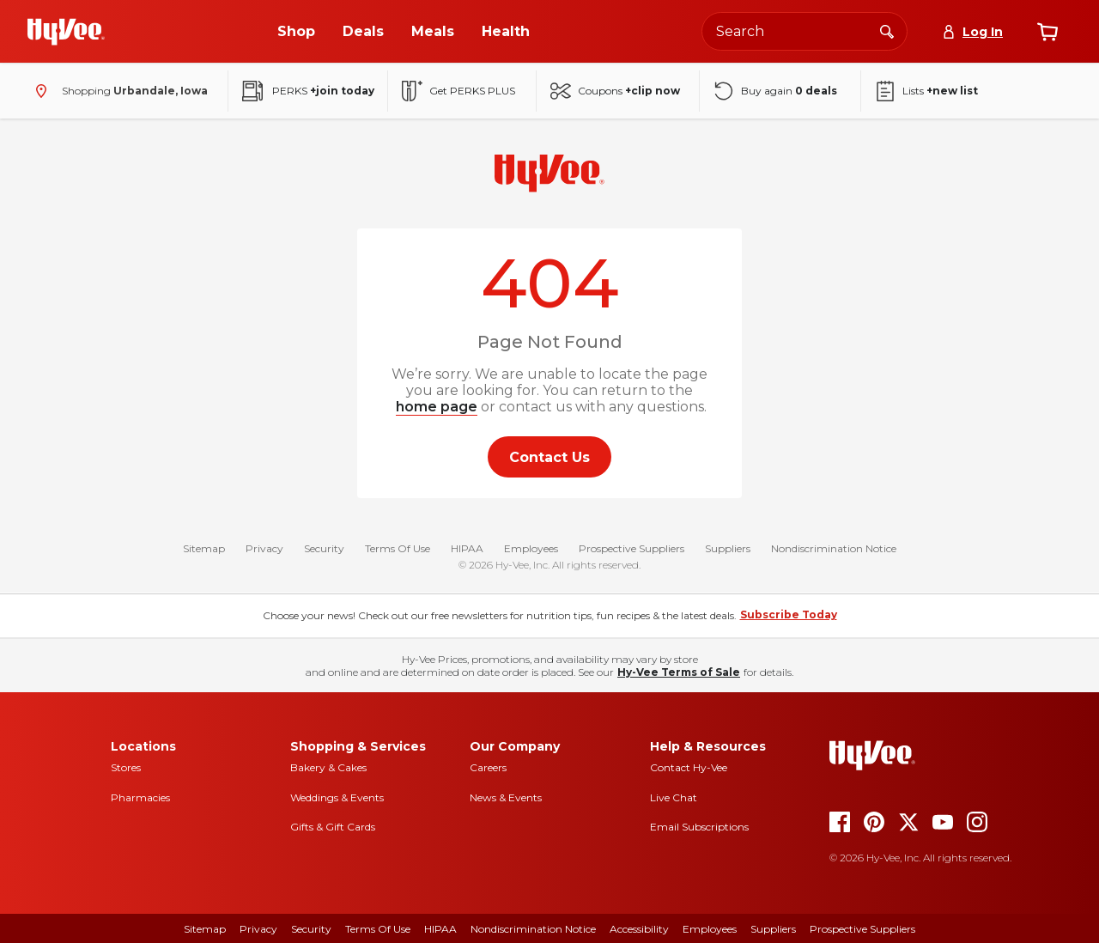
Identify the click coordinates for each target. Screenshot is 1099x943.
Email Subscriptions (699, 826)
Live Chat (673, 797)
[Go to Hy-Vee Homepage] (66, 32)
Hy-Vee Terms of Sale (678, 672)
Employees (531, 549)
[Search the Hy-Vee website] (804, 31)
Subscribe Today (788, 614)
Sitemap (204, 549)
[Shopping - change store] (117, 91)
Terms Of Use (397, 549)
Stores (126, 767)
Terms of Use (377, 928)
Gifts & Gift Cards (332, 826)
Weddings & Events (337, 797)
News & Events (506, 797)
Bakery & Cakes (328, 767)
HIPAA (467, 549)
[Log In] (972, 32)
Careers (488, 767)
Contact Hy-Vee (688, 767)
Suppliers (727, 549)
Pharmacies (140, 797)
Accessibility (639, 928)
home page (436, 406)
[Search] (887, 31)
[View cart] (1047, 32)
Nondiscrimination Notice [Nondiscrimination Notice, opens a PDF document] (533, 928)
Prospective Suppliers (631, 549)
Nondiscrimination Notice (833, 549)
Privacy (264, 549)
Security (324, 549)
